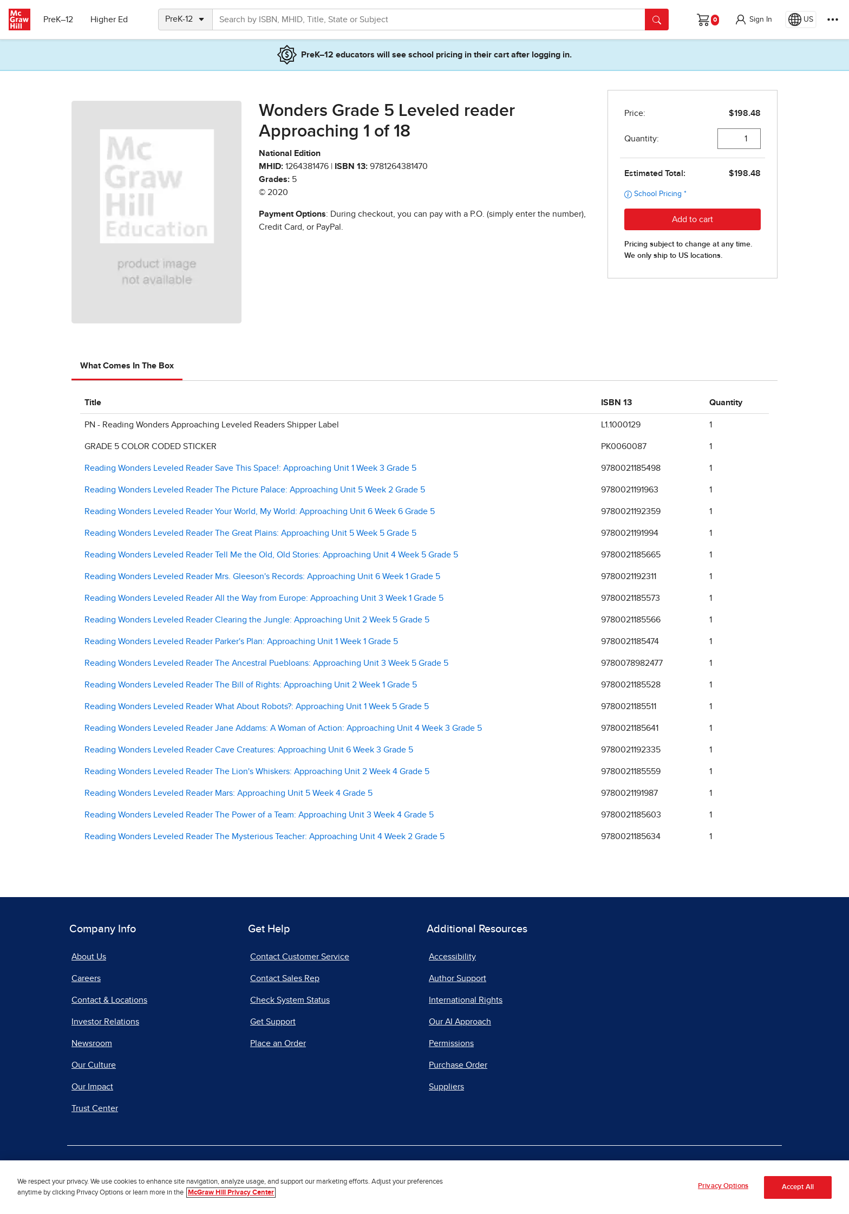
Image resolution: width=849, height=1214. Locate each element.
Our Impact (92, 1086)
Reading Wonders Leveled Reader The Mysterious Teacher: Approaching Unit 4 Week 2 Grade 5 (264, 836)
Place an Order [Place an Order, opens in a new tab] (278, 1043)
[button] (753, 19)
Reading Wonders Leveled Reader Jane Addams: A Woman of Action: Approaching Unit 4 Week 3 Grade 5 (283, 728)
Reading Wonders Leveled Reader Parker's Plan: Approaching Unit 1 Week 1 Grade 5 (241, 641)
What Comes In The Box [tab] (127, 365)
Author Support (457, 978)
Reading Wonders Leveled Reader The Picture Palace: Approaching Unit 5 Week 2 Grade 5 (254, 489)
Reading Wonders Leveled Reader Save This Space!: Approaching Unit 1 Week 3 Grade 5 (250, 468)
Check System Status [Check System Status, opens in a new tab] (290, 1000)
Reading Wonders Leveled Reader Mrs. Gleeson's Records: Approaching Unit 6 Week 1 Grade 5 (262, 576)
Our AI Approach (460, 1021)
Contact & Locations (109, 1000)
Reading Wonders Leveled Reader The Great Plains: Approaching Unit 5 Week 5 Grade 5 (250, 533)
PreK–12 (58, 19)
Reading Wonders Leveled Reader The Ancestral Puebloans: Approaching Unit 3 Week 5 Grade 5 (266, 663)
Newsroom (91, 1043)
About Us (88, 956)
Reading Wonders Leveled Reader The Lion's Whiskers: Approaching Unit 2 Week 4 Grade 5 (256, 771)
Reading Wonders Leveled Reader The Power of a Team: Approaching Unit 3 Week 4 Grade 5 (259, 814)
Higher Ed (109, 19)
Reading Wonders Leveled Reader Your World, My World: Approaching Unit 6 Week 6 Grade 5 (259, 511)
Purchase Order (458, 1065)
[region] (424, 1187)
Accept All (798, 1187)
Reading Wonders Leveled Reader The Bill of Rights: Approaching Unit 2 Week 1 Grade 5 (250, 684)
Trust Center (94, 1108)
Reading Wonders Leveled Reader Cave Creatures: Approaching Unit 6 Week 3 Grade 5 (248, 749)
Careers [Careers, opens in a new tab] (86, 978)
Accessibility (452, 956)
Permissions (451, 1043)
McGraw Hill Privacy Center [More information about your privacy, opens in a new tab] (231, 1192)
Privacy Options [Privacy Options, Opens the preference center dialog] (723, 1186)
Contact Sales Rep (284, 978)
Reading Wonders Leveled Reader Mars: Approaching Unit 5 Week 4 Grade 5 (228, 793)
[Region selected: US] (801, 19)
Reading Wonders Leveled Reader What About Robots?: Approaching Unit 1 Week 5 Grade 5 (256, 706)
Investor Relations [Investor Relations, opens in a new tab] (105, 1021)
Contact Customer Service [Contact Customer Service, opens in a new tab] (299, 956)
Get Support (273, 1021)
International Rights (465, 1000)
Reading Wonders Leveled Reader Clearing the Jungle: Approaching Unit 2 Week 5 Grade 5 (256, 619)
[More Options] (832, 19)
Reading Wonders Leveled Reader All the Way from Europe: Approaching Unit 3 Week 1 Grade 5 (263, 598)
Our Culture (93, 1065)
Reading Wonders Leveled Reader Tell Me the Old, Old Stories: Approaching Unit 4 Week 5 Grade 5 (271, 554)
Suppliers (446, 1086)
